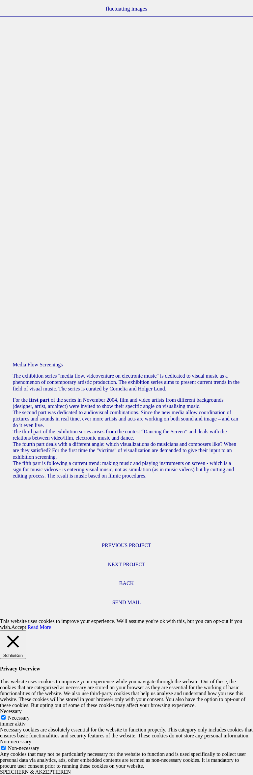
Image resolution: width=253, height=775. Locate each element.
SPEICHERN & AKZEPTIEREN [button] (35, 772)
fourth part (33, 444)
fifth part (31, 463)
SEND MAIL (126, 602)
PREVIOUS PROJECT (126, 545)
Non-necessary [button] (15, 741)
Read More (39, 627)
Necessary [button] (11, 711)
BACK (126, 583)
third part (32, 431)
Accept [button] (18, 627)
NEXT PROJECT (126, 564)
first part (39, 400)
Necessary (19, 718)
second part (34, 412)
